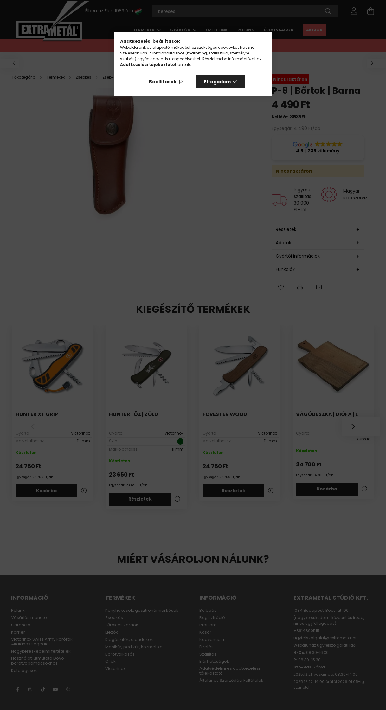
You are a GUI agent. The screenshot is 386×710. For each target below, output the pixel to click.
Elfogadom (217, 82)
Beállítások (163, 82)
